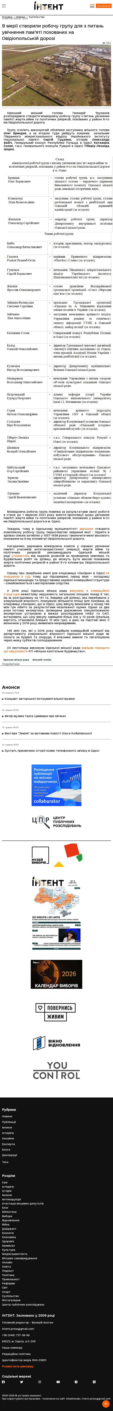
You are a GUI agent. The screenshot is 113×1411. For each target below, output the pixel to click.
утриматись (21, 555)
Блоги (6, 1149)
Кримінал (8, 1245)
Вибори (7, 1216)
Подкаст (8, 1270)
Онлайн (7, 1262)
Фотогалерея (11, 1300)
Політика (8, 1275)
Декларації (9, 1155)
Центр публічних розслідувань (23, 1304)
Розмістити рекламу (18, 1366)
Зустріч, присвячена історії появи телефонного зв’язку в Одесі (52, 750)
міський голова (42, 659)
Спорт (6, 1292)
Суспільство (10, 1296)
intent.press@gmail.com (18, 1328)
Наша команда (12, 1347)
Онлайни (8, 1138)
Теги (5, 1162)
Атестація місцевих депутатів (23, 1203)
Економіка (9, 1237)
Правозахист (11, 1279)
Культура (8, 1249)
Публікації (9, 1122)
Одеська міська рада (16, 659)
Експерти (8, 1144)
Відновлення (10, 1220)
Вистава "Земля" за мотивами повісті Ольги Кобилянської (48, 733)
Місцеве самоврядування (19, 1258)
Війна (5, 1224)
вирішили (86, 528)
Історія (6, 1191)
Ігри (4, 1182)
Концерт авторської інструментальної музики (40, 698)
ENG (92, 7)
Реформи (8, 1283)
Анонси (11, 687)
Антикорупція (11, 1199)
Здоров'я (8, 1241)
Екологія (8, 1233)
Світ (5, 1287)
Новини (7, 1116)
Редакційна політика (16, 1354)
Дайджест (9, 1228)
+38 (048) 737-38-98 (16, 1335)
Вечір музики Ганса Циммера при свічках (35, 716)
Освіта (6, 1266)
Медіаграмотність (14, 1254)
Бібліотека (9, 1211)
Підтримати (104, 6)
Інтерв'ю (8, 1133)
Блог (5, 1207)
